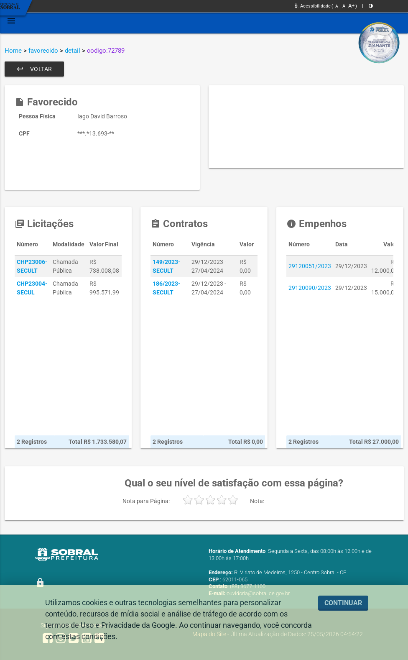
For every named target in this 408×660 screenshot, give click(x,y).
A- (337, 6)
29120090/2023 (309, 287)
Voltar (34, 69)
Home (13, 50)
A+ (351, 6)
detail (72, 50)
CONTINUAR (343, 603)
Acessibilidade (313, 6)
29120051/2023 (309, 266)
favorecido (43, 50)
